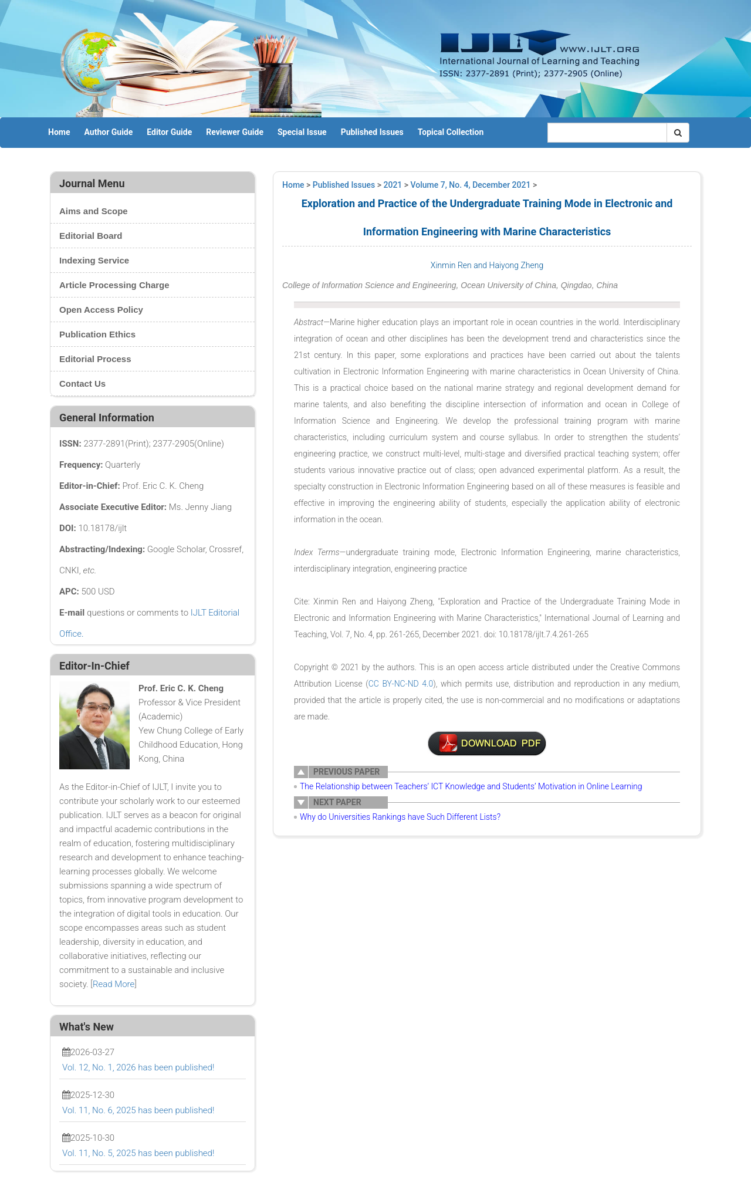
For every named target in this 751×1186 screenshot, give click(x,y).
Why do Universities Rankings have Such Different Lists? (400, 817)
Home (59, 132)
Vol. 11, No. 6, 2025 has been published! (138, 1110)
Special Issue (302, 132)
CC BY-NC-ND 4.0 (401, 683)
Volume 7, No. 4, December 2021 (471, 185)
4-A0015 (487, 743)
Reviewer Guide (234, 132)
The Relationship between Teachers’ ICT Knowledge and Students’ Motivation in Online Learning (471, 786)
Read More (113, 984)
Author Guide (108, 132)
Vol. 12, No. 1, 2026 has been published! (138, 1067)
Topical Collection (450, 132)
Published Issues (372, 132)
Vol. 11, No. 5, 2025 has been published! (138, 1153)
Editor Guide (169, 132)
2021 (393, 185)
